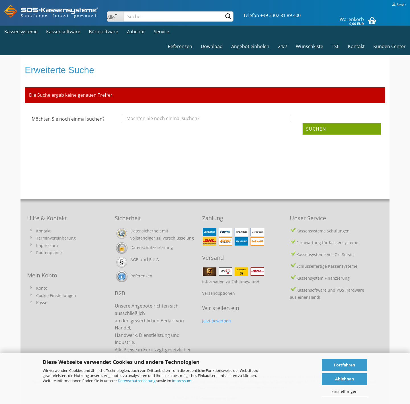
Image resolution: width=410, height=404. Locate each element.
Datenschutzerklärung (136, 380)
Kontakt (356, 46)
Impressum (181, 380)
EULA (154, 259)
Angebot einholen (250, 46)
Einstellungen (344, 391)
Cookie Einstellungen (56, 295)
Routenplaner (49, 252)
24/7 (282, 46)
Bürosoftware (103, 31)
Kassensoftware (63, 31)
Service (161, 31)
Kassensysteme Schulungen (323, 231)
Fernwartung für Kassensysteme (327, 242)
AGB (134, 259)
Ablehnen (344, 379)
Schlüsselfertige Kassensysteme (326, 266)
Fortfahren (344, 365)
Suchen (316, 129)
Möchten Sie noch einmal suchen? (68, 119)
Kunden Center (389, 46)
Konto (41, 288)
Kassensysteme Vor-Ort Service (326, 254)
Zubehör (136, 31)
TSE (335, 46)
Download (212, 46)
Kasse (41, 302)
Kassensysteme (21, 31)
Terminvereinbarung (56, 238)
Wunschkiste (309, 46)
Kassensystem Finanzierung (323, 278)
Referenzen (180, 46)
